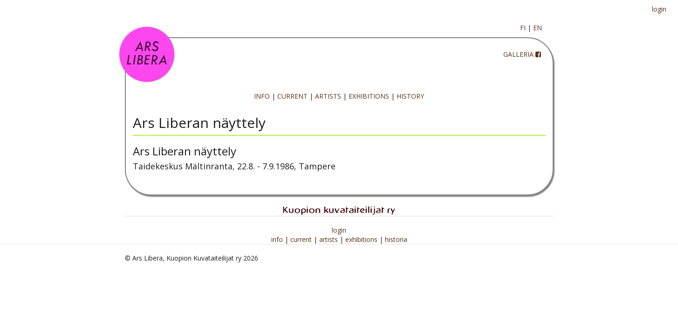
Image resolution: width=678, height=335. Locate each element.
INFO (262, 96)
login (659, 9)
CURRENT (292, 96)
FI (523, 27)
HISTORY (410, 96)
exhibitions (362, 239)
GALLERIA (518, 54)
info (278, 239)
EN (537, 27)
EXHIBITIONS (369, 96)
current (302, 239)
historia (396, 239)
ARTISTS (328, 96)
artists (329, 239)
